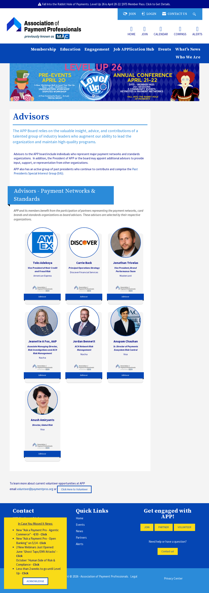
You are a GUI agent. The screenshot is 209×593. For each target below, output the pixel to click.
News (79, 531)
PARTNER (163, 527)
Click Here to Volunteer (74, 489)
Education (70, 49)
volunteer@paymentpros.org (35, 489)
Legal (133, 576)
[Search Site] (194, 14)
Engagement (97, 49)
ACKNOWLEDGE (35, 581)
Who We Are (188, 57)
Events (164, 49)
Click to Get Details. (158, 4)
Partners (81, 537)
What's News (187, 49)
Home (79, 518)
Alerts (79, 544)
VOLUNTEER (184, 527)
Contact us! (167, 551)
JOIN (146, 527)
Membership (43, 49)
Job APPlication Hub (134, 49)
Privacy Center (173, 578)
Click (44, 534)
